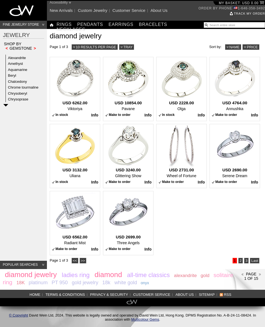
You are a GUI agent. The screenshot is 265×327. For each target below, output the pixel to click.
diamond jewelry (31, 274)
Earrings (120, 24)
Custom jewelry (92, 10)
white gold (125, 282)
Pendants (90, 24)
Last (254, 261)
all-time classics (148, 275)
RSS (227, 295)
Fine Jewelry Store (21, 24)
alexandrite (185, 275)
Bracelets (153, 24)
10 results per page (96, 47)
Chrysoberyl (17, 93)
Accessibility (59, 2)
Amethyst (15, 64)
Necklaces (71, 29)
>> (83, 261)
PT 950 (60, 282)
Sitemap (207, 295)
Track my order (249, 13)
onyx (145, 283)
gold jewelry (85, 282)
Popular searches (20, 265)
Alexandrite (17, 58)
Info (94, 115)
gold (205, 275)
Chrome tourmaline (23, 87)
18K (21, 282)
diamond (108, 274)
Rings (64, 24)
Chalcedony (17, 81)
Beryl (12, 75)
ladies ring (76, 275)
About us (159, 10)
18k (106, 282)
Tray (128, 47)
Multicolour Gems (145, 319)
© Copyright (18, 315)
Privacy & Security (109, 295)
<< (75, 261)
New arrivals (61, 10)
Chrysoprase (18, 99)
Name (234, 47)
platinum (38, 282)
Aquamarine (17, 70)
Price (252, 47)
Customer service (128, 10)
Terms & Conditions (65, 295)
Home (35, 295)
